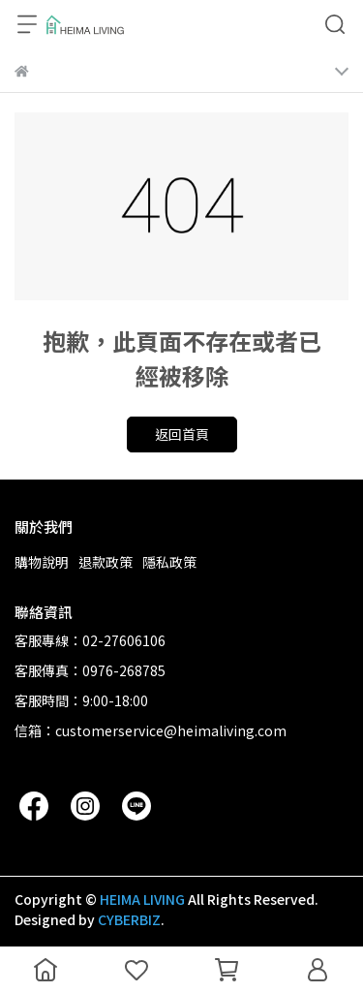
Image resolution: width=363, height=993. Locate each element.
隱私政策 (169, 562)
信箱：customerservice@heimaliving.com (151, 730)
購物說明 (42, 562)
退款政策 (105, 562)
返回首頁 (182, 434)
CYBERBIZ (129, 919)
